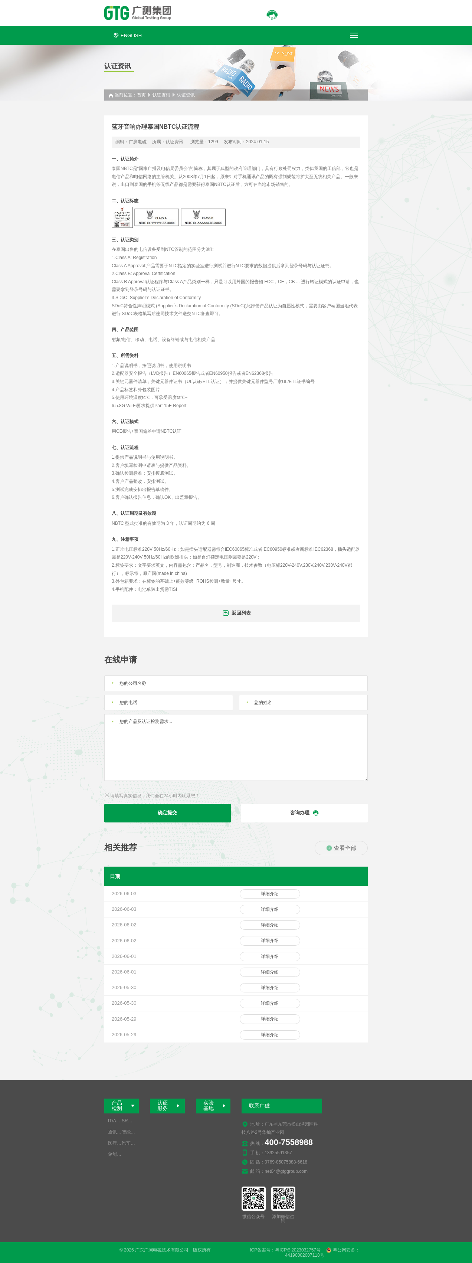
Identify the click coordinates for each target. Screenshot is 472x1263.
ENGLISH (128, 35)
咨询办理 (304, 813)
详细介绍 (270, 893)
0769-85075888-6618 (286, 1162)
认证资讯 (161, 95)
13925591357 (278, 1152)
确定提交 (167, 812)
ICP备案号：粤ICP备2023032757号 (285, 1250)
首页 (141, 95)
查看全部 (341, 848)
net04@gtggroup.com (286, 1171)
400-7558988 (289, 1142)
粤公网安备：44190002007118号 (322, 1252)
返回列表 (236, 613)
